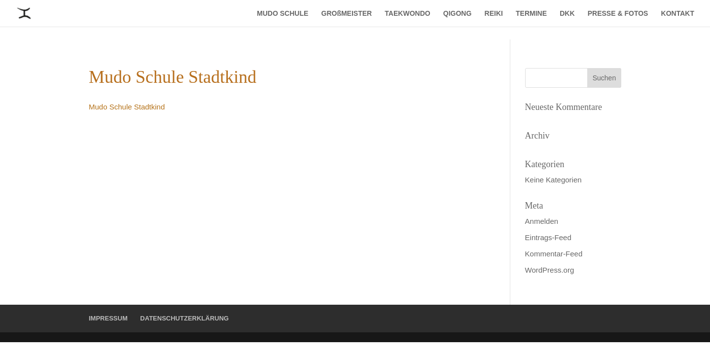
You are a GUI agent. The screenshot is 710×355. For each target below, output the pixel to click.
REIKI (494, 13)
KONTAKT (677, 13)
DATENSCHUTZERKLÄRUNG (184, 318)
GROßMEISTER (346, 13)
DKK (567, 13)
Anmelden (542, 221)
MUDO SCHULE (282, 13)
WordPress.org (549, 270)
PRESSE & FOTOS (618, 13)
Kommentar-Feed (554, 253)
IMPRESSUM (108, 318)
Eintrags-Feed (548, 237)
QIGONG (457, 13)
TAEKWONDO (407, 13)
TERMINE (531, 13)
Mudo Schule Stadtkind (127, 107)
